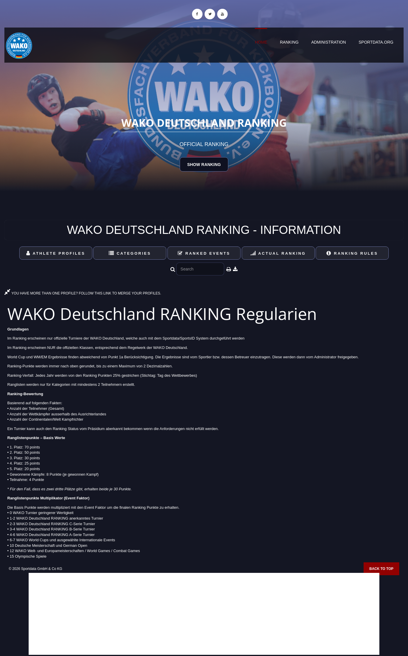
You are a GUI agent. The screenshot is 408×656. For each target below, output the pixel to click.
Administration (328, 42)
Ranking (289, 42)
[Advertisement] (204, 614)
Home (261, 42)
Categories (130, 253)
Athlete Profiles (55, 253)
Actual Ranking (278, 253)
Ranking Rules (352, 253)
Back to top (381, 569)
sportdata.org (376, 42)
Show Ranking (204, 164)
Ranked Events (204, 253)
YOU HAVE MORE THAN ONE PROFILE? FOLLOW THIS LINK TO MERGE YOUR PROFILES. (82, 293)
